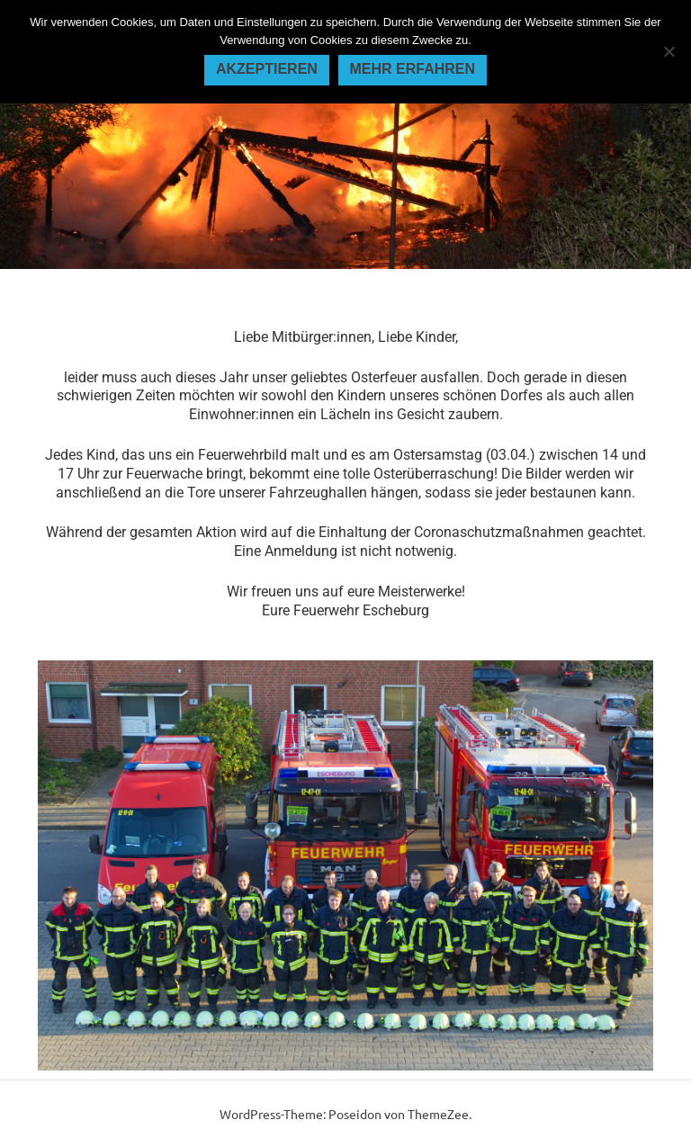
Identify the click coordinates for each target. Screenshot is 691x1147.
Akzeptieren (267, 68)
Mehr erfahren (412, 68)
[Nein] (669, 51)
